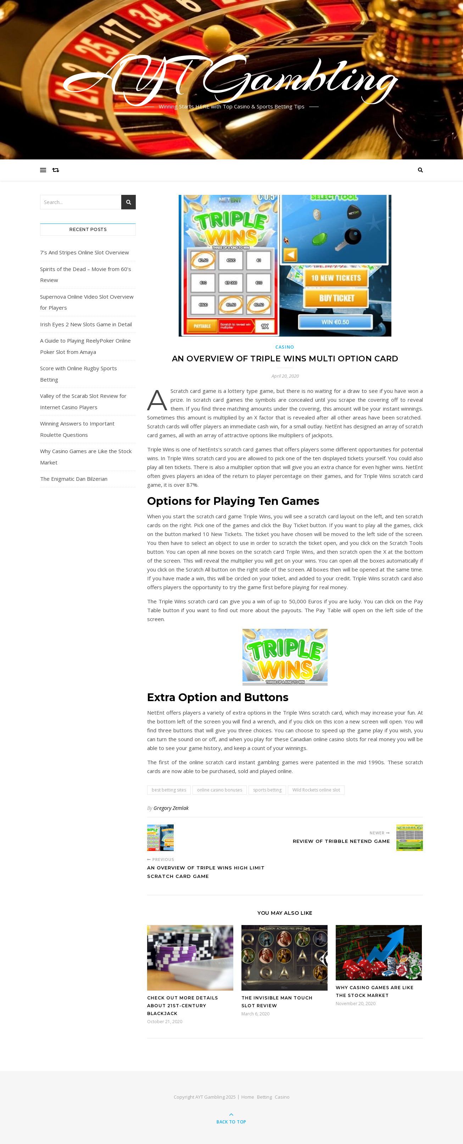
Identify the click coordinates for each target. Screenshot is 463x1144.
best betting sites (169, 790)
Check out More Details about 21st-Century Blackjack (182, 1005)
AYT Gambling (232, 75)
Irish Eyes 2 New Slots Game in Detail (86, 324)
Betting (264, 1097)
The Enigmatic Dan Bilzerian (73, 478)
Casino (285, 347)
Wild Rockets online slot (316, 790)
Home (247, 1097)
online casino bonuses (219, 790)
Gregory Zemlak (171, 808)
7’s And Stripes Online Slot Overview (84, 252)
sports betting (267, 790)
